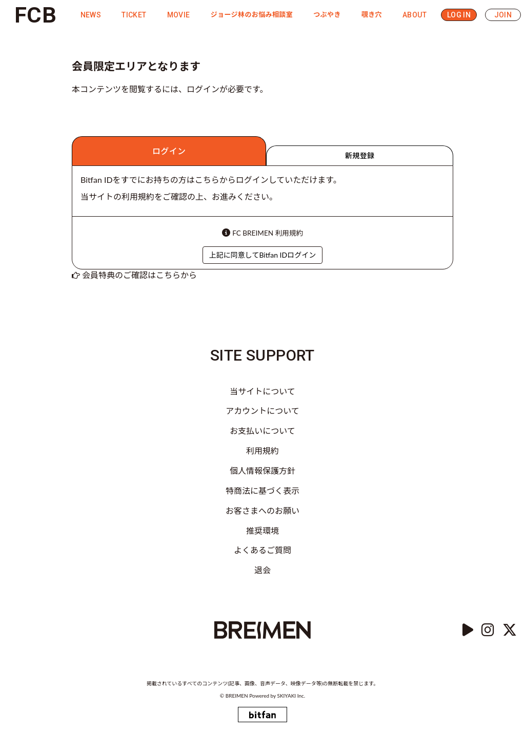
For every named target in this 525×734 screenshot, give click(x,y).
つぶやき (327, 14)
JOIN (503, 15)
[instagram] (487, 630)
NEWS (91, 14)
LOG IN (459, 15)
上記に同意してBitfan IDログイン (262, 254)
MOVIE (178, 14)
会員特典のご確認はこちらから (139, 275)
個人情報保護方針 (262, 470)
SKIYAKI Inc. (291, 696)
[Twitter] (509, 630)
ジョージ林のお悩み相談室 (252, 14)
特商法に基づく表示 (262, 490)
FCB (35, 15)
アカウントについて (262, 410)
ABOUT (414, 14)
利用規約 (262, 450)
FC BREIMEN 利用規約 (267, 233)
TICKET (134, 14)
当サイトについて (262, 391)
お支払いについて (262, 430)
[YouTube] (467, 630)
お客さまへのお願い (262, 510)
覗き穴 (371, 14)
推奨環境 (262, 530)
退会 (262, 570)
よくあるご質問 (262, 550)
